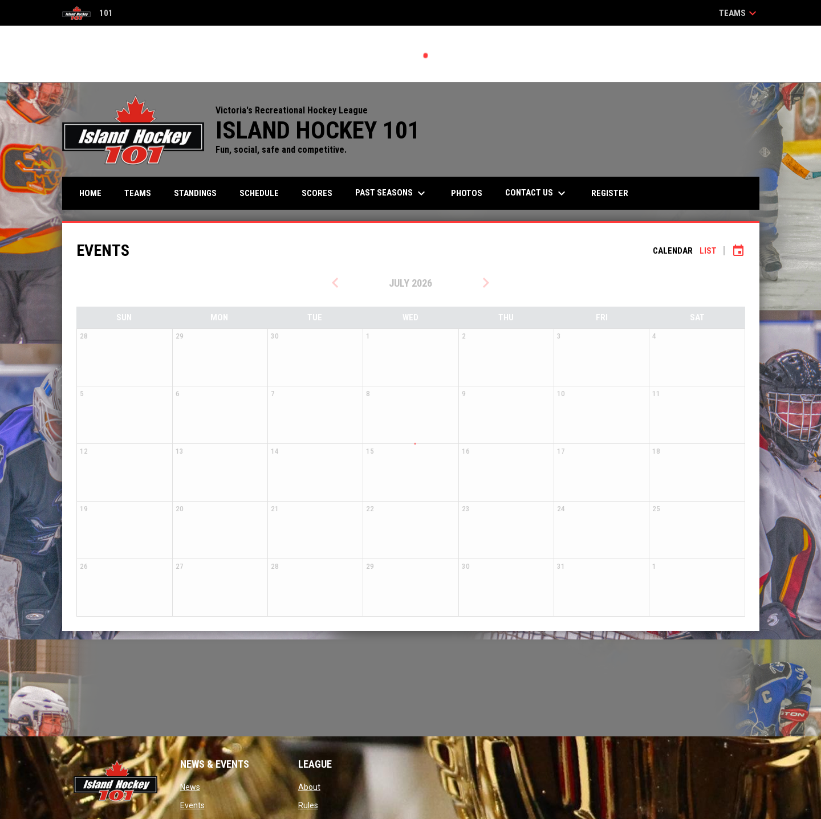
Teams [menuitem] (137, 193)
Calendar (673, 251)
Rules (308, 805)
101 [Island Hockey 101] (87, 13)
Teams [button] (739, 13)
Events (192, 805)
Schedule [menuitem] (259, 193)
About (309, 787)
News (190, 787)
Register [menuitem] (609, 193)
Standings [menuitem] (195, 193)
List (708, 251)
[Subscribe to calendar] (738, 251)
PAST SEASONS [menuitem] (391, 193)
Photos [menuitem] (466, 193)
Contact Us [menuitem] (536, 193)
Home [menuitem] (90, 193)
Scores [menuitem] (317, 193)
